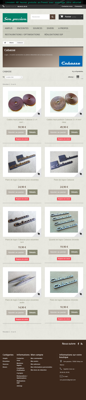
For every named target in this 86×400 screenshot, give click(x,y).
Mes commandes (36, 358)
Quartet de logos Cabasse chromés (64, 240)
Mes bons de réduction (39, 370)
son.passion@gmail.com (68, 380)
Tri (3, 77)
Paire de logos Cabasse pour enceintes (22, 180)
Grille (77, 77)
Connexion (78, 6)
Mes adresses (35, 364)
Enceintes (22, 28)
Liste (82, 77)
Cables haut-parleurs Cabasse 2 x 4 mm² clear (64, 121)
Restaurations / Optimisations (22, 34)
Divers (50, 28)
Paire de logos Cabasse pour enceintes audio (22, 301)
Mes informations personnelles (41, 367)
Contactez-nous (67, 6)
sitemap (19, 386)
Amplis (8, 28)
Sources (37, 28)
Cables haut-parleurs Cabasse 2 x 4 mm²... (22, 121)
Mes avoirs (34, 361)
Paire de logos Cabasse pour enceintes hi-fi (22, 241)
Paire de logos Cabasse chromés (64, 300)
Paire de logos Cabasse (64, 180)
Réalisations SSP (53, 34)
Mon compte (37, 354)
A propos (63, 28)
